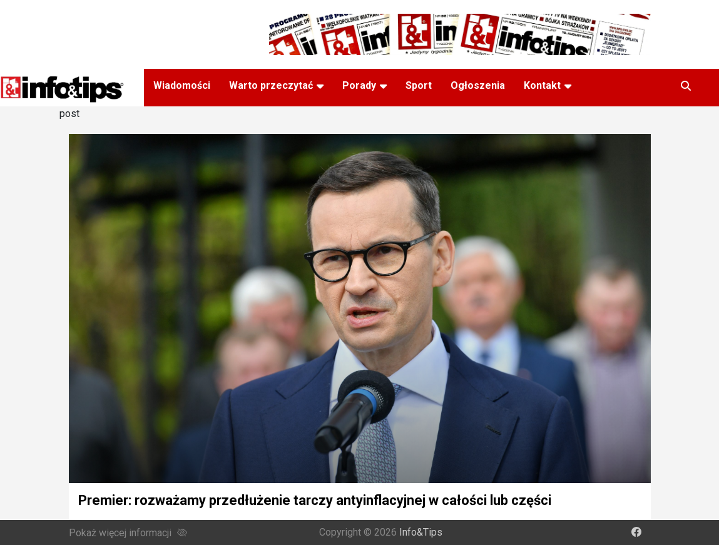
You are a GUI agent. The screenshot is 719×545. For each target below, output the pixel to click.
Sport (418, 85)
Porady (359, 85)
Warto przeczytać (271, 85)
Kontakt (542, 85)
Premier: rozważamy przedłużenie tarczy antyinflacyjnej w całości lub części (314, 500)
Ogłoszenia (478, 85)
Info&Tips (420, 532)
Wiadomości (181, 85)
